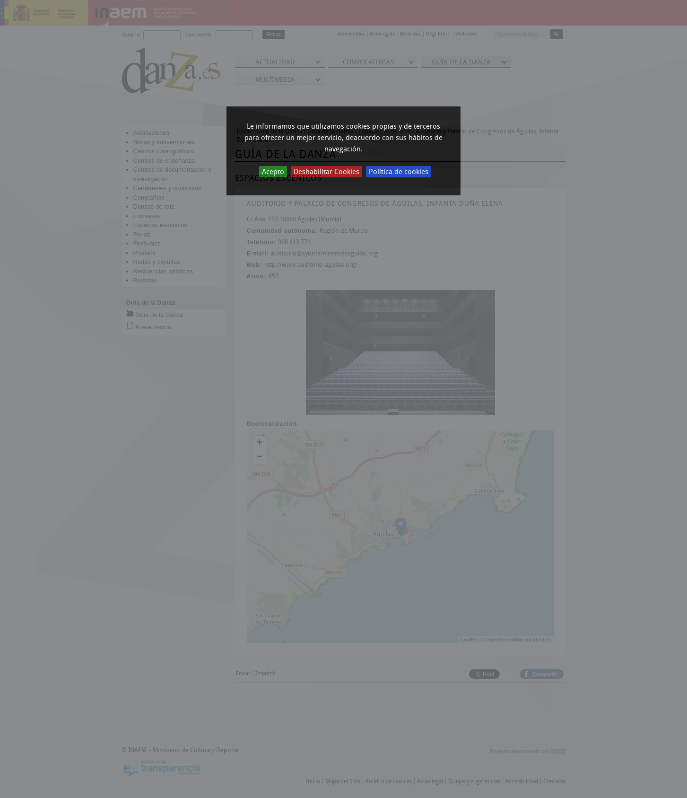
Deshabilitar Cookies (326, 171)
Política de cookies (398, 171)
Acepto (273, 171)
